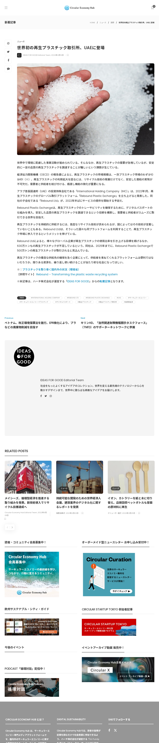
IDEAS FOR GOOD (78, 281)
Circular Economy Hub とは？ (85, 733)
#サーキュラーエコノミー (137, 298)
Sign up (147, 695)
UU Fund (93, 676)
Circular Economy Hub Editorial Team (21, 449)
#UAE (119, 298)
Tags (22, 298)
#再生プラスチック (84, 302)
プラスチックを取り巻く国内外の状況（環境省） (51, 269)
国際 (112, 22)
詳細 (74, 706)
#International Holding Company (45, 298)
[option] (28, 427)
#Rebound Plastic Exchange (98, 298)
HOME (92, 22)
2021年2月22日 (72, 450)
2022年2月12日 (57, 55)
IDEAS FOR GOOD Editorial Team (36, 55)
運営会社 (110, 733)
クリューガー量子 (114, 450)
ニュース (103, 22)
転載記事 (105, 281)
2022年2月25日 (128, 450)
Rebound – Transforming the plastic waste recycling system (77, 274)
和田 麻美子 (60, 450)
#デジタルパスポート (62, 302)
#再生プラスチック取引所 (107, 302)
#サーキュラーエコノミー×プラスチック (34, 302)
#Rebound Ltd (73, 298)
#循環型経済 (128, 302)
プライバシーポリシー (129, 733)
